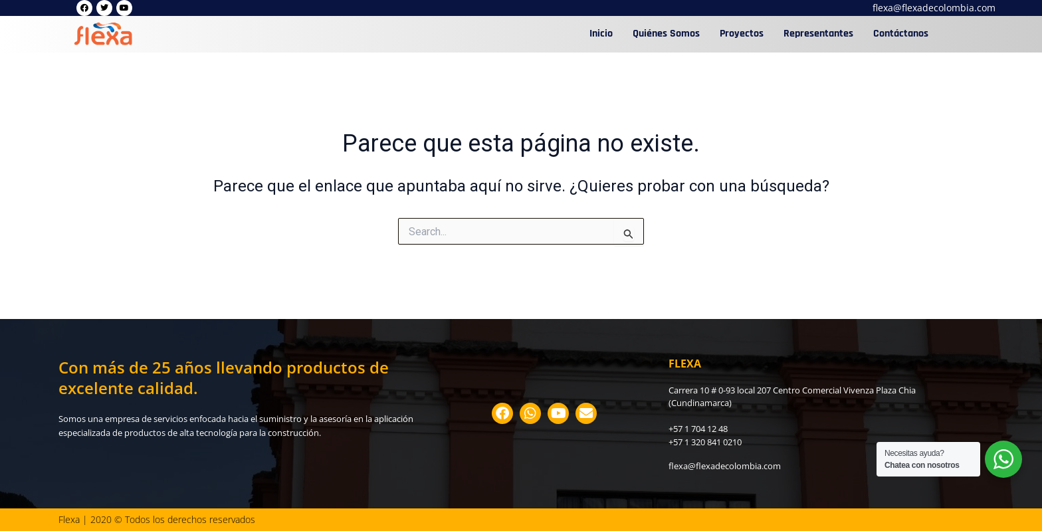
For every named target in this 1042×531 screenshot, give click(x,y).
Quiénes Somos (666, 34)
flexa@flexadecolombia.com (934, 7)
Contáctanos (900, 34)
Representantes (818, 34)
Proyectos (742, 34)
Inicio (601, 34)
